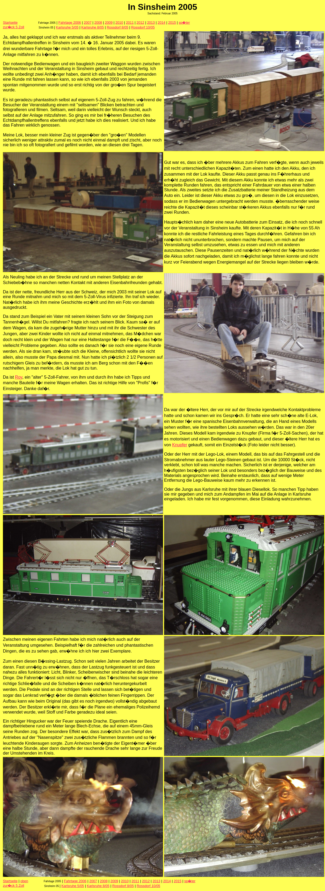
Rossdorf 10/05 (142, 27)
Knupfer (179, 445)
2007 (88, 23)
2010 (119, 23)
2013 (151, 23)
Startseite (10, 23)
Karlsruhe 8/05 (92, 27)
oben (24, 881)
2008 (98, 23)
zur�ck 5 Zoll (13, 27)
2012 (140, 23)
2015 (172, 23)
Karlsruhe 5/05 (67, 27)
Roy (18, 377)
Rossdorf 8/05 (117, 27)
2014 (161, 23)
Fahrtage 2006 (69, 23)
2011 (130, 23)
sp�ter (184, 23)
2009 (109, 23)
